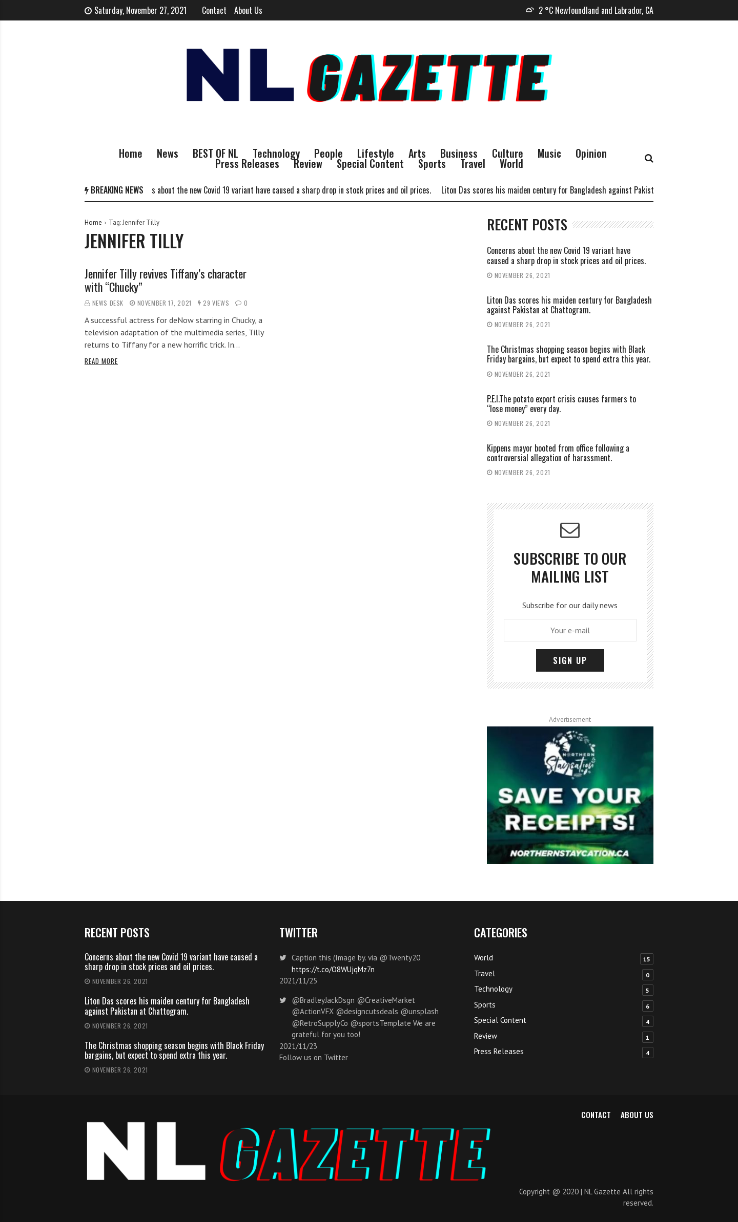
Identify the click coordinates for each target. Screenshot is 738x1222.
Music (549, 153)
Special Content (370, 163)
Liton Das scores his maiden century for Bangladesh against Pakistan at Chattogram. (580, 190)
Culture (507, 153)
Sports (432, 163)
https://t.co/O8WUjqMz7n (333, 969)
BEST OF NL (215, 153)
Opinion (591, 153)
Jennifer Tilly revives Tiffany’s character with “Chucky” (166, 280)
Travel (472, 163)
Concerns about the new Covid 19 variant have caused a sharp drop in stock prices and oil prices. (283, 190)
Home (130, 153)
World (511, 163)
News (167, 153)
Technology (276, 153)
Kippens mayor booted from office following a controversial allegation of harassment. (558, 453)
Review (308, 163)
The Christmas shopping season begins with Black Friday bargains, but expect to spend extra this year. (568, 354)
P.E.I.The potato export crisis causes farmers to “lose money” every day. (561, 404)
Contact (214, 10)
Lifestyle (375, 153)
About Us (248, 10)
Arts (417, 153)
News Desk (108, 302)
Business (459, 153)
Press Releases (247, 163)
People (328, 153)
